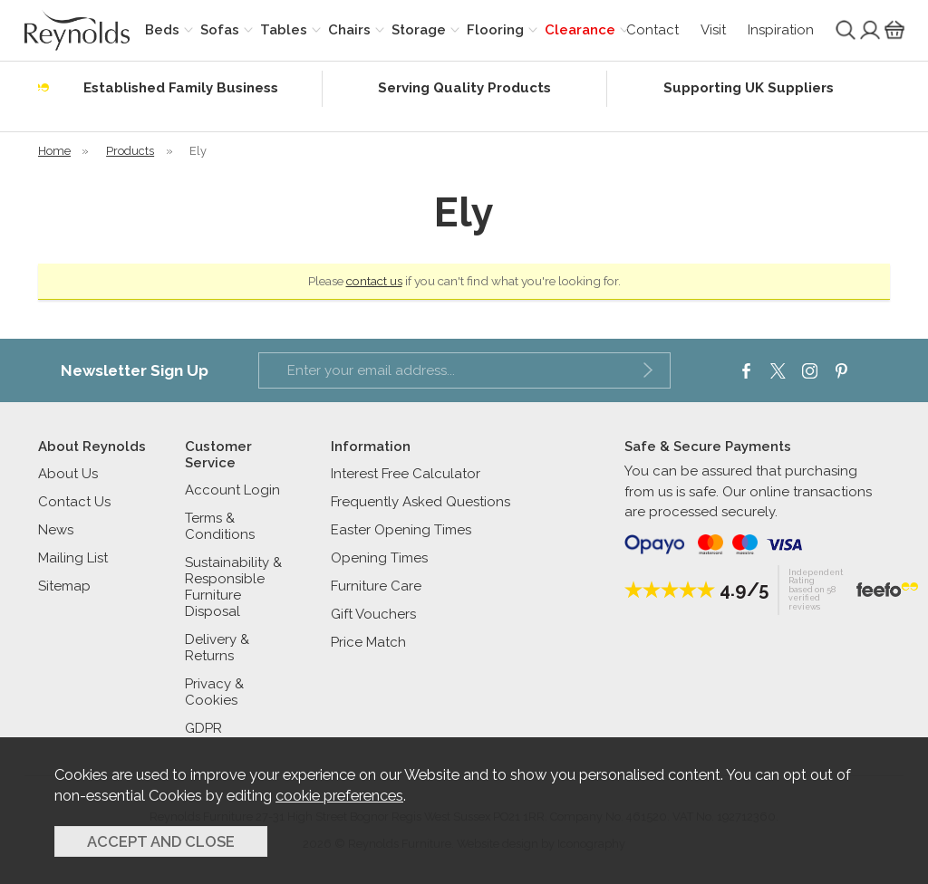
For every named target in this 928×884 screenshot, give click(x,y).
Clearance (580, 30)
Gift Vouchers (373, 614)
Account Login (232, 490)
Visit (713, 30)
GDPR (203, 728)
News (55, 530)
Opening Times (379, 558)
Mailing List (73, 558)
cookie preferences (339, 795)
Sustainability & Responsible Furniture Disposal (233, 587)
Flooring (495, 30)
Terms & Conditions (220, 526)
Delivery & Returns (217, 647)
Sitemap (64, 586)
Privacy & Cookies (214, 692)
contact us (374, 281)
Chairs (349, 30)
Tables (283, 30)
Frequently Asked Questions (420, 502)
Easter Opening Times (401, 530)
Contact (652, 30)
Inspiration (781, 30)
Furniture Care (376, 586)
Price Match (368, 642)
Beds (162, 30)
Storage (419, 30)
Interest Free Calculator (405, 474)
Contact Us (74, 502)
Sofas (219, 30)
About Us (68, 474)
